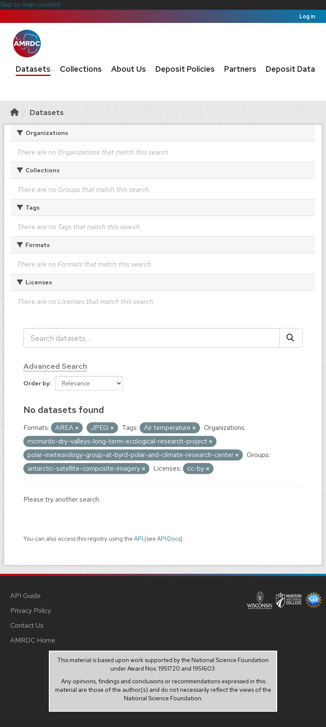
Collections (81, 69)
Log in (307, 16)
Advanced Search (55, 366)
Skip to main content (30, 4)
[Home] (14, 112)
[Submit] (291, 338)
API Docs (168, 538)
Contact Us (27, 625)
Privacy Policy (30, 610)
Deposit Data (290, 69)
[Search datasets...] (151, 338)
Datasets (33, 69)
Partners (240, 69)
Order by (36, 383)
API (138, 538)
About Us (128, 69)
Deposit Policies (185, 69)
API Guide (25, 595)
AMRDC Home (32, 640)
